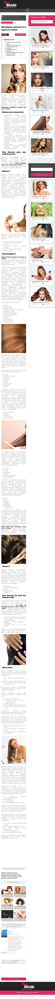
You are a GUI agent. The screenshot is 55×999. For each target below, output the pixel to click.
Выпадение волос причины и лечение (11, 875)
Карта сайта (34, 992)
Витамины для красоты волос (9, 878)
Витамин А (9, 48)
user (3, 24)
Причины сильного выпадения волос (11, 877)
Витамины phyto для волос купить (10, 874)
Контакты (26, 992)
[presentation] (16, 956)
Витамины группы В (11, 49)
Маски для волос (10, 55)
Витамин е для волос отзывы (9, 872)
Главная (19, 992)
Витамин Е (9, 51)
